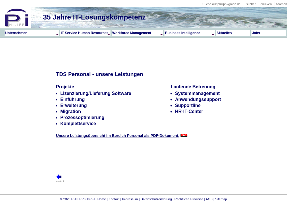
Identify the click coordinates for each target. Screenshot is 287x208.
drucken (267, 4)
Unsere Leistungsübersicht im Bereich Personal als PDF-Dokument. (117, 135)
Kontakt (113, 199)
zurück (60, 179)
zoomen (281, 4)
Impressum (130, 199)
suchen (251, 4)
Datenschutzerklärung (156, 199)
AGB (209, 199)
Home (101, 199)
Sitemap (221, 199)
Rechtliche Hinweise (188, 199)
